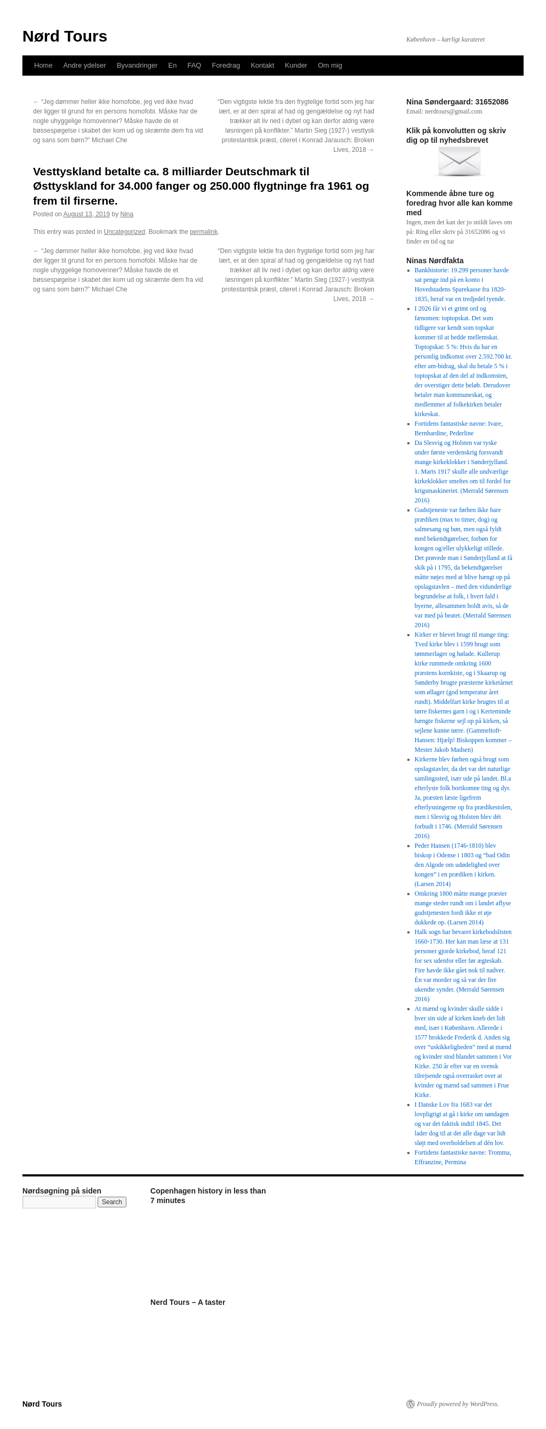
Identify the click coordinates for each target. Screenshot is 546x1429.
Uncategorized (124, 232)
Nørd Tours (64, 36)
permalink (204, 232)
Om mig (330, 65)
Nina (127, 214)
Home (43, 65)
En (172, 65)
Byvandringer (137, 65)
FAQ (194, 65)
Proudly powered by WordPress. (458, 1404)
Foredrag (226, 65)
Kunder (296, 65)
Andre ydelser (84, 65)
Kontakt (262, 65)
